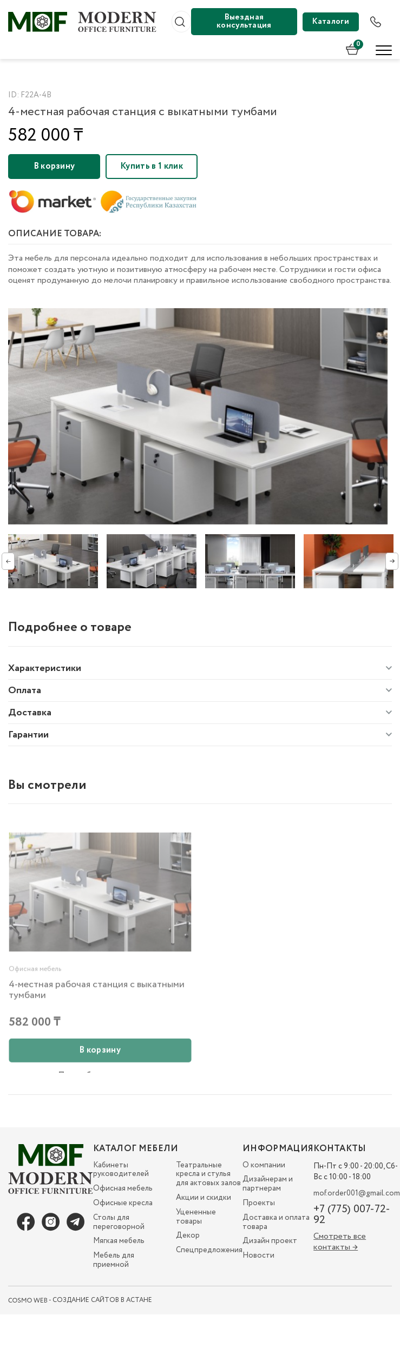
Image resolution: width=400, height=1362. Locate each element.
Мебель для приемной (113, 1260)
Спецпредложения (209, 1250)
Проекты (258, 1203)
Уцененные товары (196, 1217)
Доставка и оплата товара (276, 1222)
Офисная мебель (123, 1188)
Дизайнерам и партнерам (267, 1184)
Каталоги (330, 22)
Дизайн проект (269, 1240)
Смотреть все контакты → (339, 1241)
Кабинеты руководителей (121, 1170)
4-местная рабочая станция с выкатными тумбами (97, 1004)
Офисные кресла (123, 1203)
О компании (263, 1165)
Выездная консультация (244, 21)
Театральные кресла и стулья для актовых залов (208, 1174)
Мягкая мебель (119, 1240)
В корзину (54, 166)
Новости (258, 1255)
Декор (188, 1235)
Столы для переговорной (119, 1222)
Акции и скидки (203, 1197)
